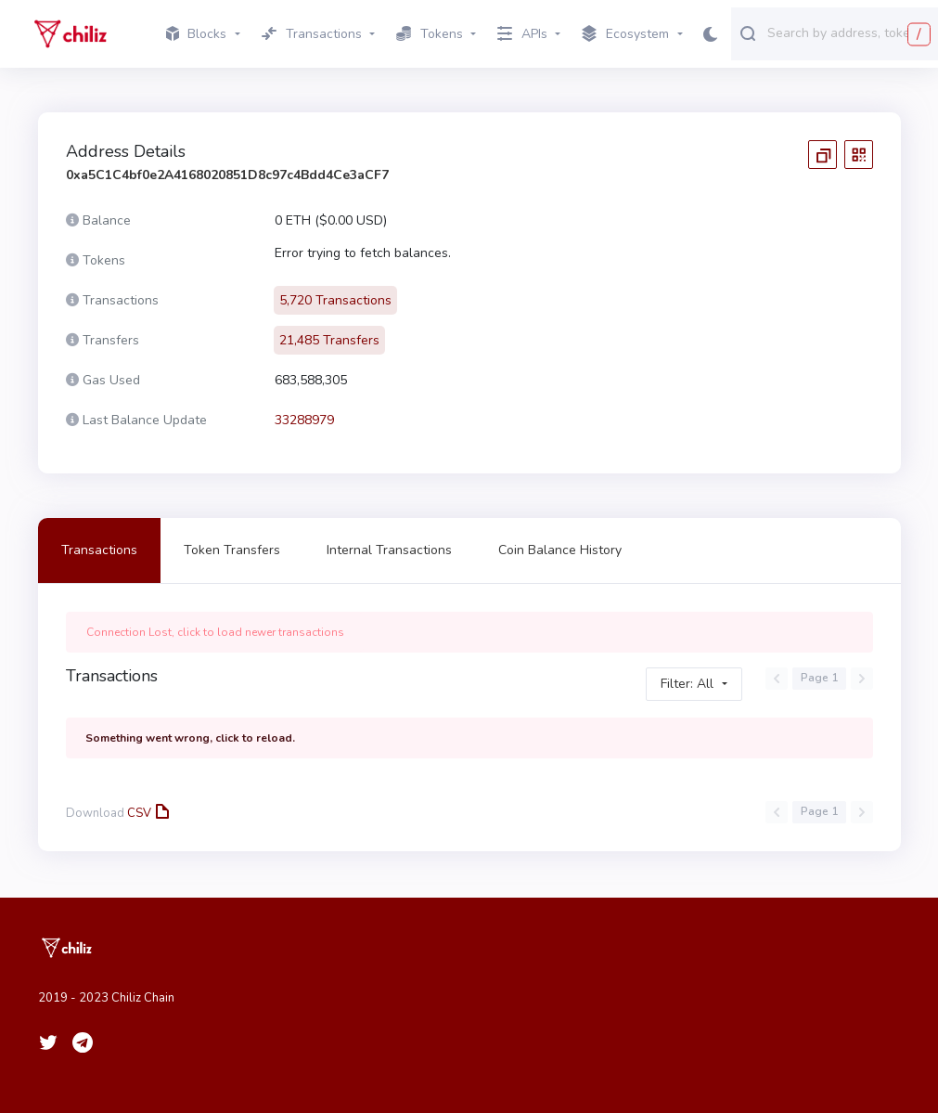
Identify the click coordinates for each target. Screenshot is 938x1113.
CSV (146, 813)
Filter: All (687, 683)
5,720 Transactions (335, 300)
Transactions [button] (312, 34)
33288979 (304, 420)
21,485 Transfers (329, 340)
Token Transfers (232, 550)
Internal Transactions (389, 550)
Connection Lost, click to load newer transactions (215, 632)
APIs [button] (522, 34)
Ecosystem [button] (625, 34)
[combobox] (848, 32)
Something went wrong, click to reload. (190, 738)
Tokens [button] (429, 34)
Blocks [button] (196, 34)
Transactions (99, 550)
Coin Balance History (560, 550)
